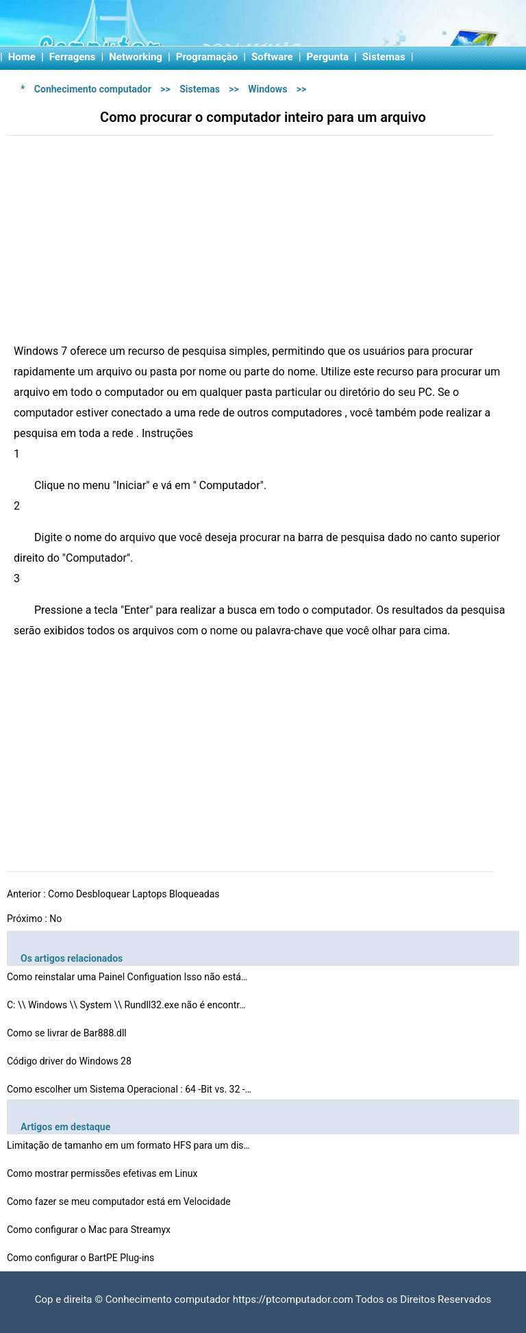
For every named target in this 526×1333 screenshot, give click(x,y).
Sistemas (383, 57)
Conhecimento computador (92, 89)
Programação (207, 57)
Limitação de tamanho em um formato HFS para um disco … (130, 1145)
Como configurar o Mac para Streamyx (90, 1229)
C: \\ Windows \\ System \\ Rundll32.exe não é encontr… (126, 1004)
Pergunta (328, 57)
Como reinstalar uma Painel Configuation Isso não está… (127, 976)
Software (272, 57)
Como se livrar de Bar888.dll (68, 1032)
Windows (267, 89)
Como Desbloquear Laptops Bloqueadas (135, 893)
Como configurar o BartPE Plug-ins (82, 1257)
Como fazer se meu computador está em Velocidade (120, 1201)
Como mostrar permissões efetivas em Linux (103, 1173)
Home (22, 57)
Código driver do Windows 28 (70, 1061)
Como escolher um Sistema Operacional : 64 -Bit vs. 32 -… (129, 1089)
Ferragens (72, 57)
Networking (135, 57)
